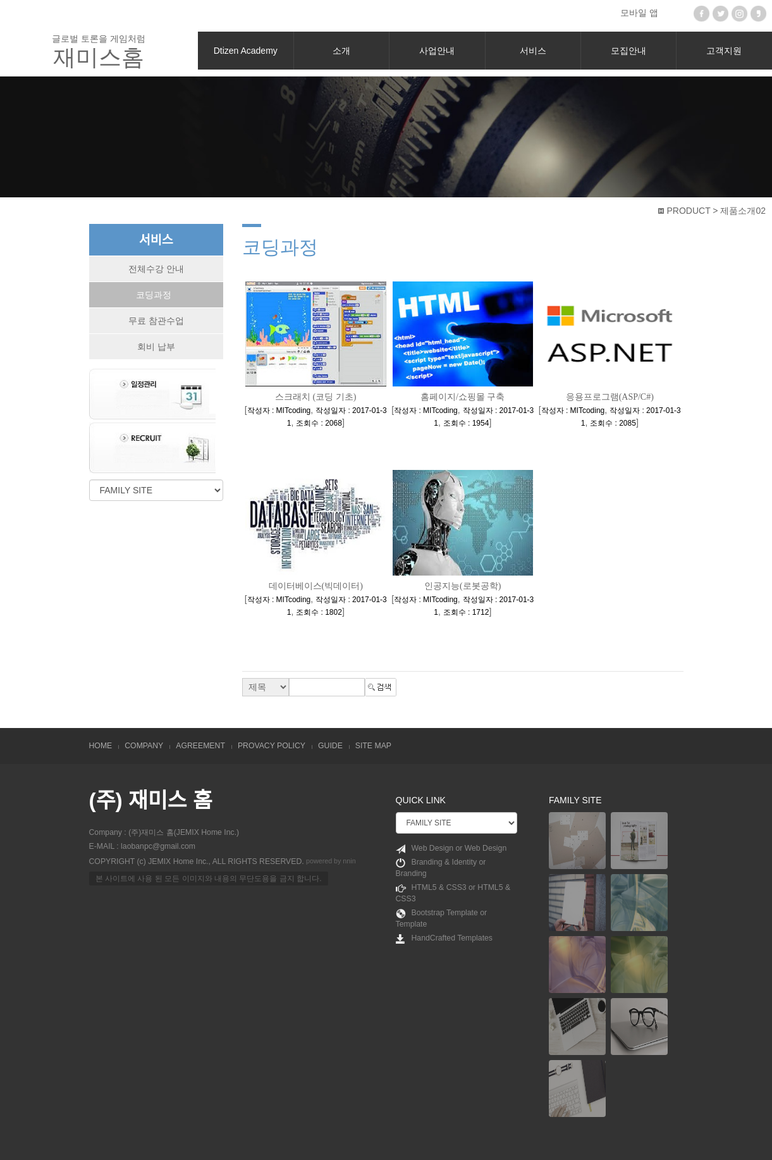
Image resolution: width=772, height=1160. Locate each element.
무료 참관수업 (156, 321)
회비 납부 (156, 347)
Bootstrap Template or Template (441, 918)
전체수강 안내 (156, 269)
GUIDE (330, 745)
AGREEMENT (200, 745)
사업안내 (437, 51)
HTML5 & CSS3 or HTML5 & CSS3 (453, 893)
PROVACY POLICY (271, 745)
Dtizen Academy (246, 51)
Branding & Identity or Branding (441, 868)
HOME (101, 745)
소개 (341, 51)
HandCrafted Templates (444, 939)
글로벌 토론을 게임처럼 (99, 52)
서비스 (533, 51)
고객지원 (724, 51)
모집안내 (628, 51)
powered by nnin (331, 861)
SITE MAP (373, 745)
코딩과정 (153, 295)
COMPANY (144, 745)
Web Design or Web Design (451, 849)
